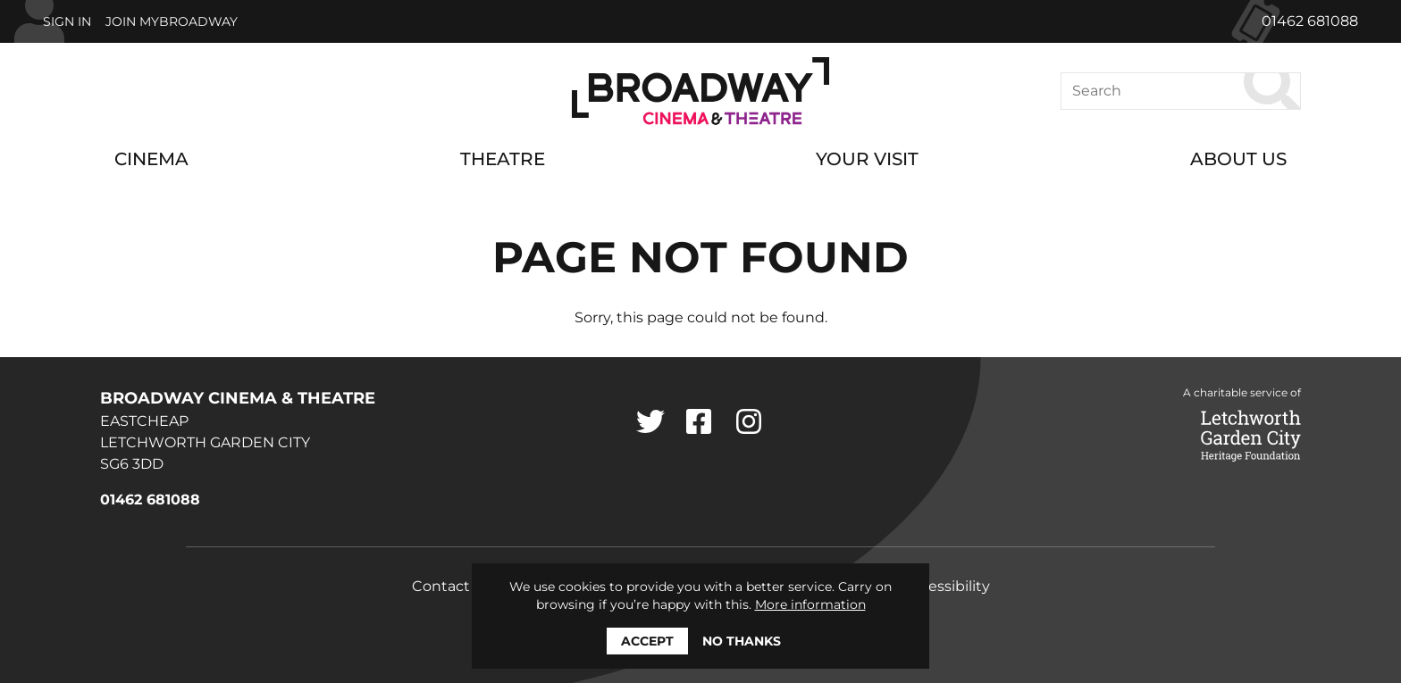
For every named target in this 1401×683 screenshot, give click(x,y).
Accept (647, 641)
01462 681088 (1310, 20)
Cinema (151, 159)
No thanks (741, 641)
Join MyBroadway (171, 21)
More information (810, 604)
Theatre (502, 159)
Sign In (67, 21)
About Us (1238, 159)
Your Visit (867, 159)
